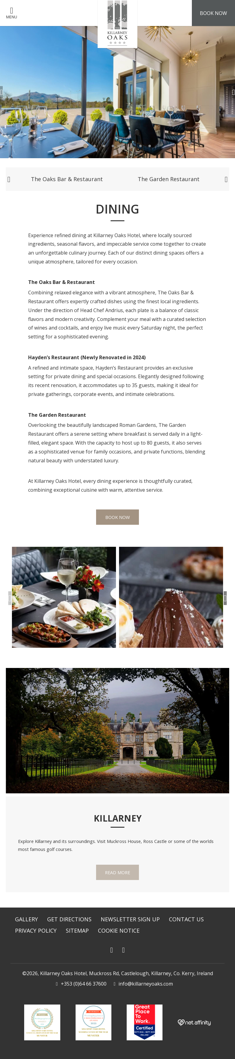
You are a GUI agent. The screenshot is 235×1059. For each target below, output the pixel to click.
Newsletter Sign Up (130, 919)
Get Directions (69, 919)
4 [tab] (113, 146)
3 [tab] (104, 146)
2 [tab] (94, 146)
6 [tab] (131, 146)
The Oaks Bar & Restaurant (67, 179)
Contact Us (186, 919)
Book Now (117, 517)
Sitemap (77, 930)
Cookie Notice (119, 930)
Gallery (26, 919)
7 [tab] (140, 146)
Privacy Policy (36, 930)
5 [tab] (122, 146)
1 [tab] (85, 146)
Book (213, 13)
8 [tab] (150, 146)
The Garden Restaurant (169, 179)
